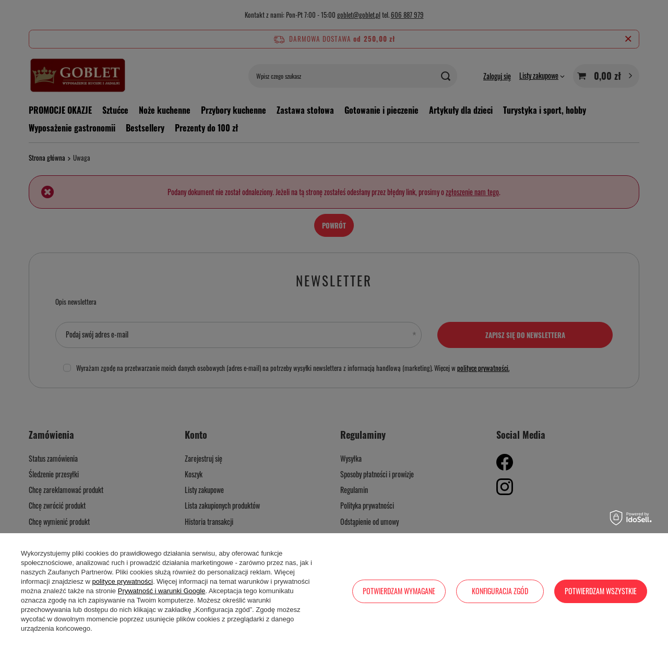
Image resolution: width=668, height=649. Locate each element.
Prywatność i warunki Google (162, 591)
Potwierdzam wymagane (399, 590)
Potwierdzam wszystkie (601, 590)
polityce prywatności (122, 581)
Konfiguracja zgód (500, 590)
